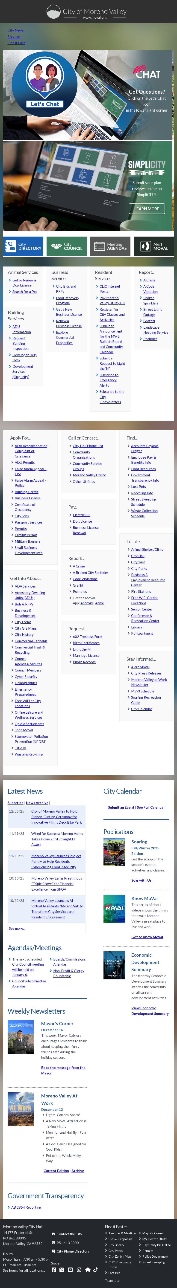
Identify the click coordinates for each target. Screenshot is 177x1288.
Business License (28, 498)
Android (86, 603)
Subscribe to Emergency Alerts (109, 380)
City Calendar (141, 709)
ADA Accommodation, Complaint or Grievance (31, 451)
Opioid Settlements (29, 724)
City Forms (23, 622)
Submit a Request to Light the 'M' (112, 363)
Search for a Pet (24, 291)
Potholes (150, 339)
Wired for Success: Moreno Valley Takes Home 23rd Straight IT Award (57, 839)
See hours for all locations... (24, 1270)
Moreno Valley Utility (89, 475)
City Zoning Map (120, 1256)
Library (136, 627)
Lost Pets (138, 486)
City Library (116, 1245)
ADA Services (25, 586)
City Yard (138, 562)
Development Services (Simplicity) (22, 371)
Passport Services (28, 522)
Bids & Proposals (120, 1239)
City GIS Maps (26, 628)
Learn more (146, 208)
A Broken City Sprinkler (90, 572)
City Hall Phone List (88, 446)
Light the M (82, 649)
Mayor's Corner (153, 1233)
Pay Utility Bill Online (156, 1245)
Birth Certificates (86, 643)
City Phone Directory (70, 1251)
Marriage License (86, 655)
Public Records (84, 662)
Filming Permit (26, 535)
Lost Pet (114, 1273)
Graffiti (149, 321)
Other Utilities (84, 481)
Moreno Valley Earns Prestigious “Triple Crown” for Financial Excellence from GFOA (56, 883)
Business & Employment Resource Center (148, 580)
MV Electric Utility (154, 1239)
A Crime (149, 280)
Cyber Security (26, 676)
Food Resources (143, 469)
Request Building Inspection (20, 343)
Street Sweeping (153, 1262)
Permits (21, 529)
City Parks (139, 568)
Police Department (155, 1256)
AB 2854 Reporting (26, 1207)
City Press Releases (146, 673)
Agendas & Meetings (122, 1233)
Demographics (26, 683)
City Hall (138, 556)
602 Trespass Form (87, 636)
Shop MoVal (24, 730)
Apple (99, 603)
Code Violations (85, 579)
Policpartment (142, 633)
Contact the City (66, 1234)
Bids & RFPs (24, 604)
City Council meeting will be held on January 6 (28, 969)
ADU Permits (25, 462)
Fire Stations (141, 591)
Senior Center (141, 609)
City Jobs (22, 516)
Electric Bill (81, 515)
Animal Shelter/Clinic (147, 549)
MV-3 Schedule (142, 691)
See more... (17, 928)
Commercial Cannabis (31, 641)
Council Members (28, 670)
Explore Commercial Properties (65, 337)
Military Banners (28, 541)
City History (24, 634)
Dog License (82, 521)
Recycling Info (142, 493)
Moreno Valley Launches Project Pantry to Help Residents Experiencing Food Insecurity (56, 861)
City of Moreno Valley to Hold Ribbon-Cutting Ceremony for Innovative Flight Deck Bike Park (56, 816)
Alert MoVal (140, 667)
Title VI (20, 748)
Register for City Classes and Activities (112, 314)
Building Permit (26, 492)
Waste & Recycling (29, 754)
